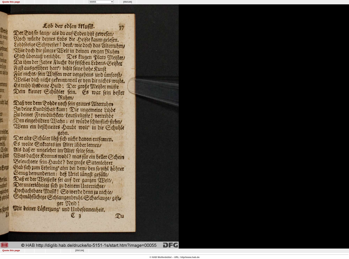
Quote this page (11, 2)
